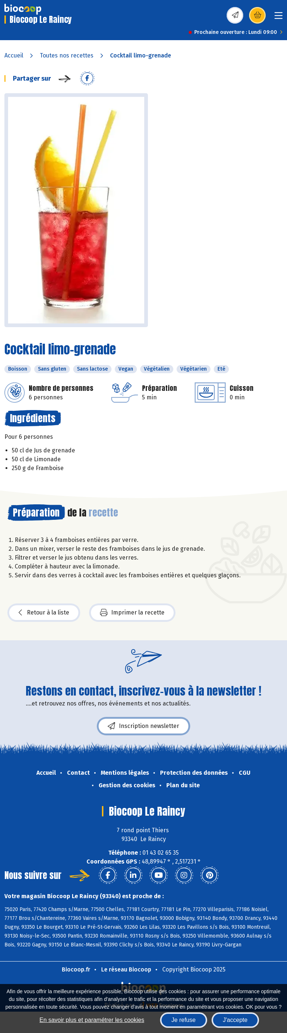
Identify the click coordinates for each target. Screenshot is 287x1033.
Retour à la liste (43, 612)
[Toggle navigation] (278, 17)
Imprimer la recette (132, 612)
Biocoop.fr (76, 969)
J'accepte (235, 1020)
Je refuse (183, 1020)
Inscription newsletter (143, 726)
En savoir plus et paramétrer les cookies (91, 1020)
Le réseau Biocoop (126, 969)
